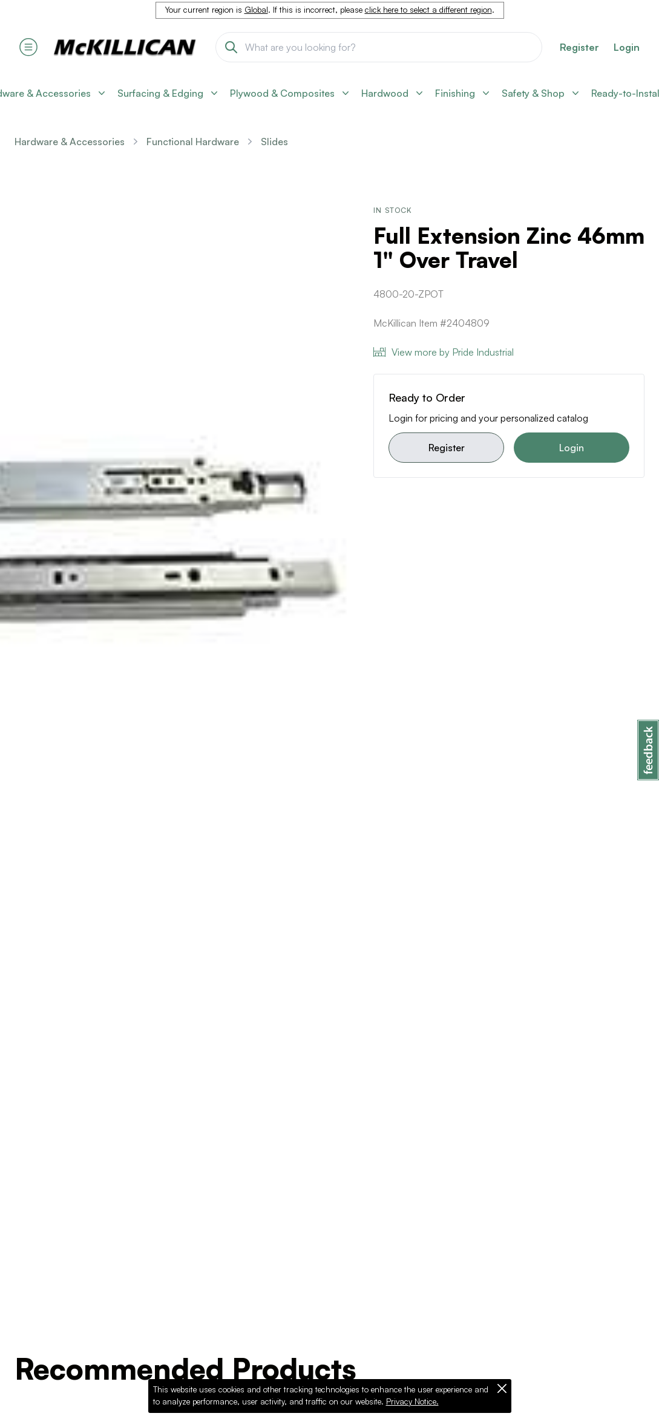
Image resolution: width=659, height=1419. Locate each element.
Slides (274, 141)
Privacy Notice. (412, 1401)
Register (446, 448)
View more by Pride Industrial (443, 352)
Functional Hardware (192, 141)
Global (256, 10)
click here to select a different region (428, 10)
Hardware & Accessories (70, 141)
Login (627, 47)
